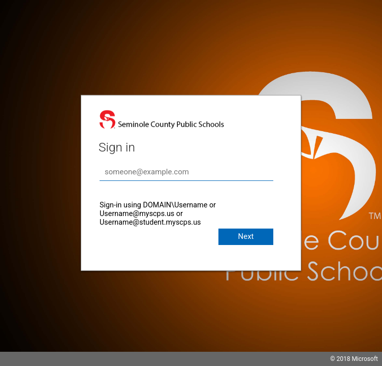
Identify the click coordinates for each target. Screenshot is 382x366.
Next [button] (245, 236)
